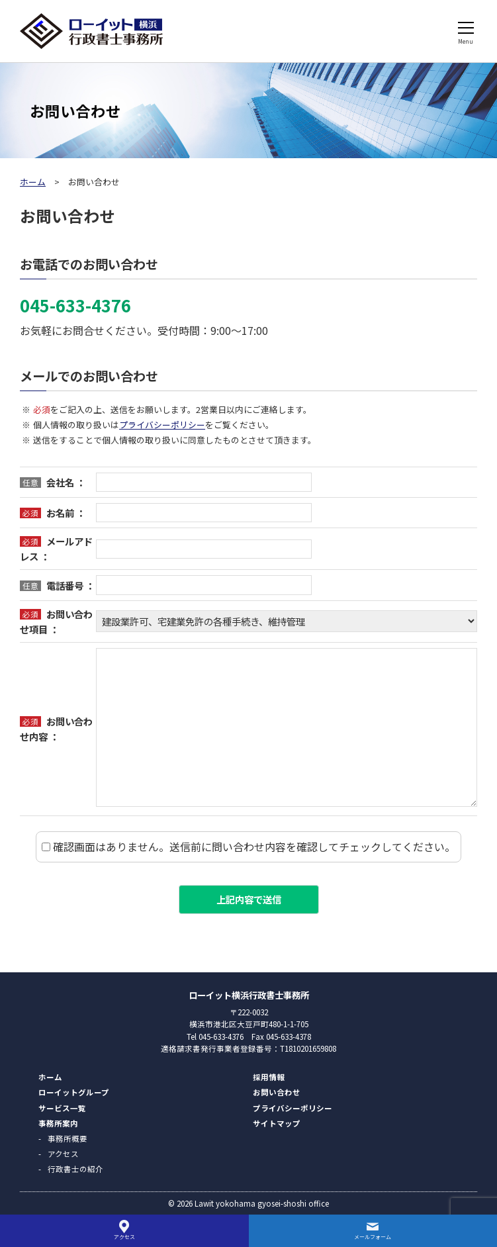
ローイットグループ (73, 1092)
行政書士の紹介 (75, 1169)
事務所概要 (67, 1138)
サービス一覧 (62, 1108)
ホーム (33, 181)
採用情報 (269, 1077)
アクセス (63, 1153)
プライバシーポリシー (162, 424)
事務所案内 (58, 1123)
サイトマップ (276, 1123)
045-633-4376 (75, 305)
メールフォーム (372, 1236)
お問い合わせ (276, 1092)
